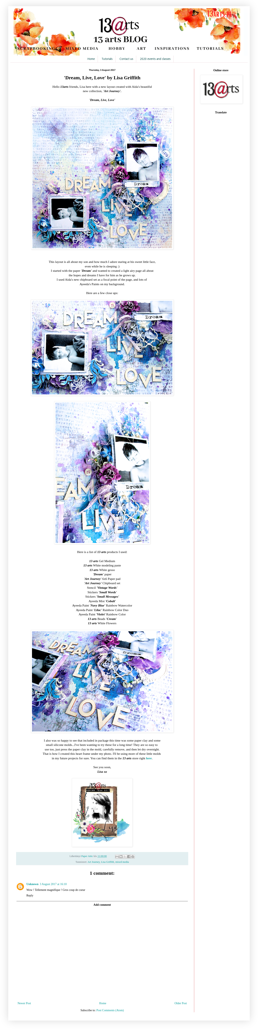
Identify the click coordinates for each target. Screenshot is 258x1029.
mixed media (122, 861)
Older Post (181, 1003)
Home (91, 59)
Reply (29, 895)
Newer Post (24, 1003)
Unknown (32, 884)
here (149, 758)
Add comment (102, 904)
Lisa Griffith (107, 861)
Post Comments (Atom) (110, 1010)
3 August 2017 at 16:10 (53, 884)
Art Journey (94, 861)
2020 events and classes (155, 59)
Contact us (126, 59)
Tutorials (107, 59)
